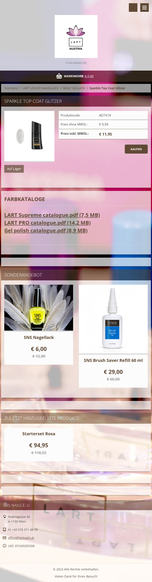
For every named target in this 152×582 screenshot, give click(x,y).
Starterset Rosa (38, 434)
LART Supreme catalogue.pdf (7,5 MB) (52, 214)
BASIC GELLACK (74, 88)
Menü (144, 7)
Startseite (11, 88)
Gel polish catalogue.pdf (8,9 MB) (45, 230)
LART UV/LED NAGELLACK (41, 88)
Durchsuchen (133, 7)
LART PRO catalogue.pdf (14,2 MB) (47, 222)
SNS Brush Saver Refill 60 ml (113, 360)
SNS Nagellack (39, 337)
